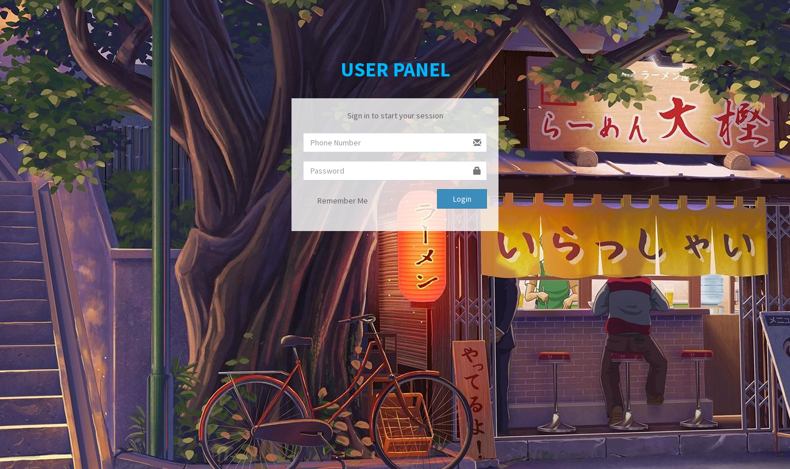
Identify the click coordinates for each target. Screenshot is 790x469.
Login (462, 199)
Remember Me (335, 201)
